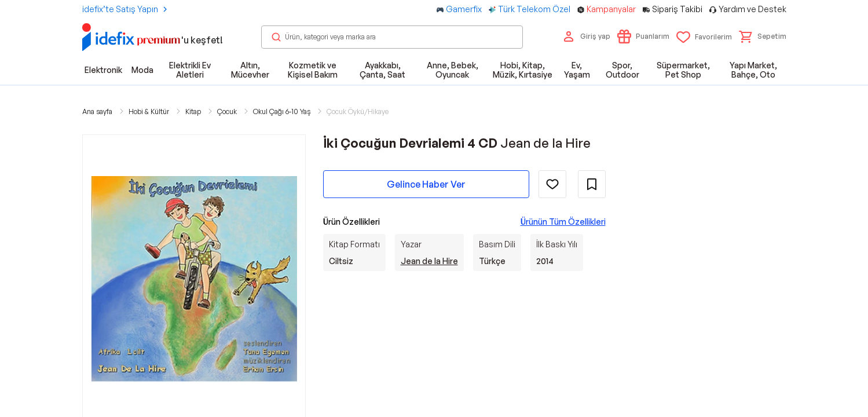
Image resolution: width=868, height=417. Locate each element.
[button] (762, 36)
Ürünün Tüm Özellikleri (563, 221)
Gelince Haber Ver (426, 184)
